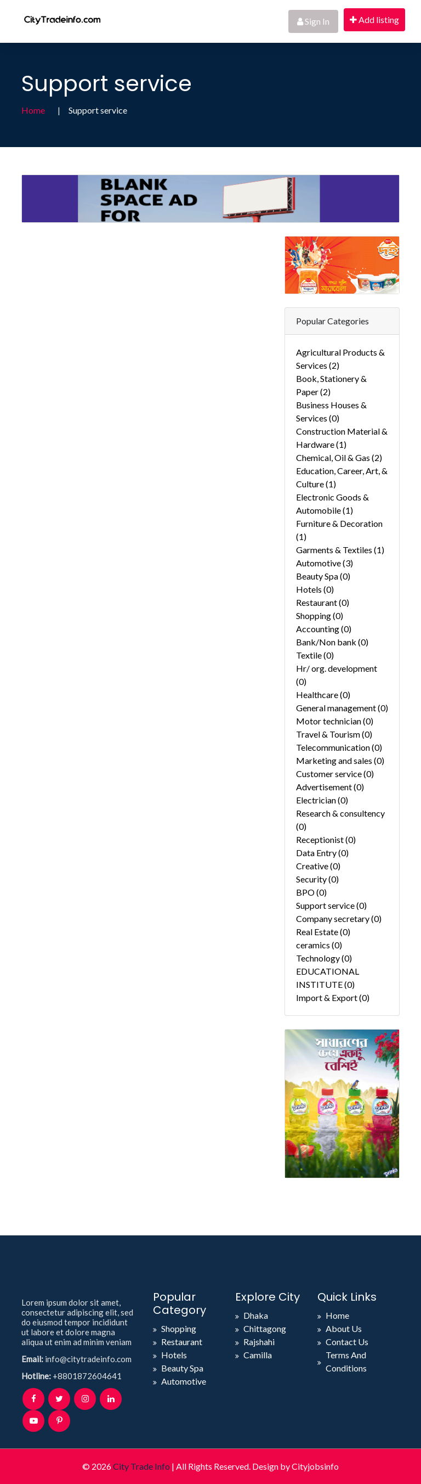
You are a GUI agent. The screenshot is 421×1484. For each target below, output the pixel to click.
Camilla (257, 1355)
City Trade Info (141, 1466)
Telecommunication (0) (339, 747)
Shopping (178, 1328)
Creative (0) (318, 866)
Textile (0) (315, 655)
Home (33, 110)
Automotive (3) (324, 563)
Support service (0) (331, 905)
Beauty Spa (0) (323, 576)
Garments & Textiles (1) (340, 549)
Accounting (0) (323, 628)
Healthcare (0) (323, 694)
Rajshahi (259, 1341)
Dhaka (255, 1315)
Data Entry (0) (322, 852)
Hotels (174, 1355)
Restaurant (181, 1341)
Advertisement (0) (330, 787)
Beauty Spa (182, 1368)
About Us (344, 1328)
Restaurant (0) (322, 602)
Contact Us (347, 1341)
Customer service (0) (335, 773)
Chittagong (264, 1328)
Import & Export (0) (332, 997)
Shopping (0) (319, 615)
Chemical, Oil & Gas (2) (339, 457)
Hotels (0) (315, 589)
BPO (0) (311, 892)
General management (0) (342, 707)
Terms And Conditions (346, 1361)
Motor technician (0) (334, 721)
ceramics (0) (319, 945)
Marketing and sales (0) (340, 760)
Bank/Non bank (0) (332, 642)
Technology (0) (324, 958)
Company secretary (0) (339, 918)
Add (374, 19)
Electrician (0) (322, 800)
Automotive (183, 1381)
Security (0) (317, 879)
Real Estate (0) (323, 931)
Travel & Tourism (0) (334, 734)
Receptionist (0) (326, 839)
